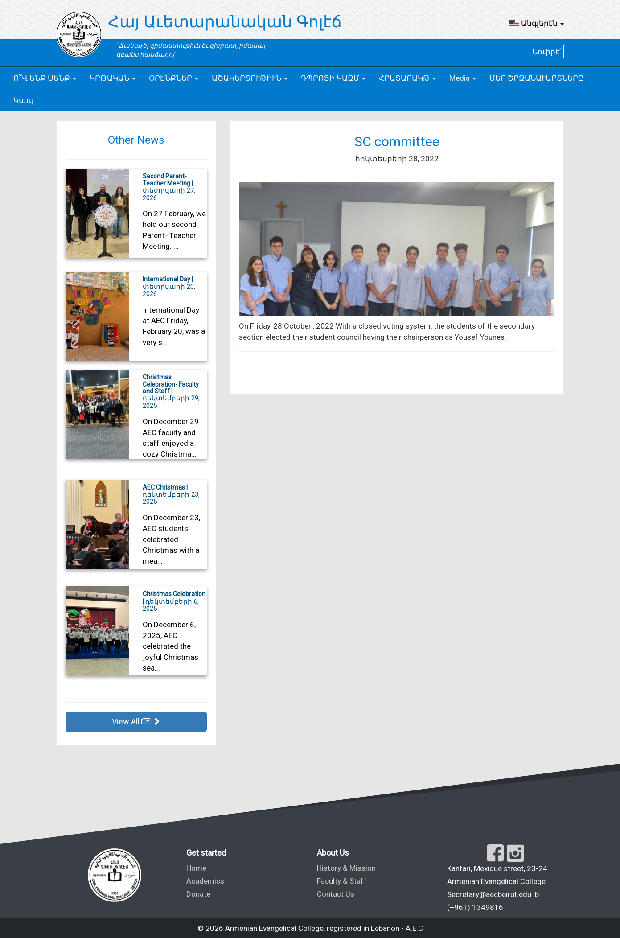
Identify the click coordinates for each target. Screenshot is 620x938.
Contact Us (335, 893)
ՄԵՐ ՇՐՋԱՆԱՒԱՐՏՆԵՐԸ (536, 78)
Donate (198, 893)
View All (136, 721)
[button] (536, 23)
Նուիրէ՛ (546, 51)
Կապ (23, 100)
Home (196, 868)
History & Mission (346, 868)
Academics (205, 880)
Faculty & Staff (342, 880)
